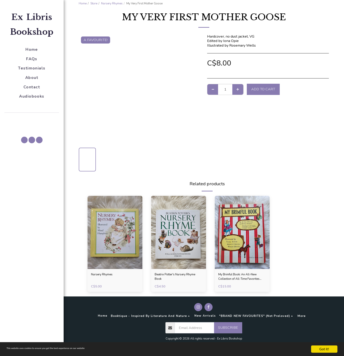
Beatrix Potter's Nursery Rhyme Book (174, 277)
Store (93, 3)
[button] (32, 119)
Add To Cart (263, 89)
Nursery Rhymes (112, 3)
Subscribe (228, 329)
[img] (115, 232)
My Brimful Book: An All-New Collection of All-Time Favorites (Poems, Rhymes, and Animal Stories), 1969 (240, 277)
